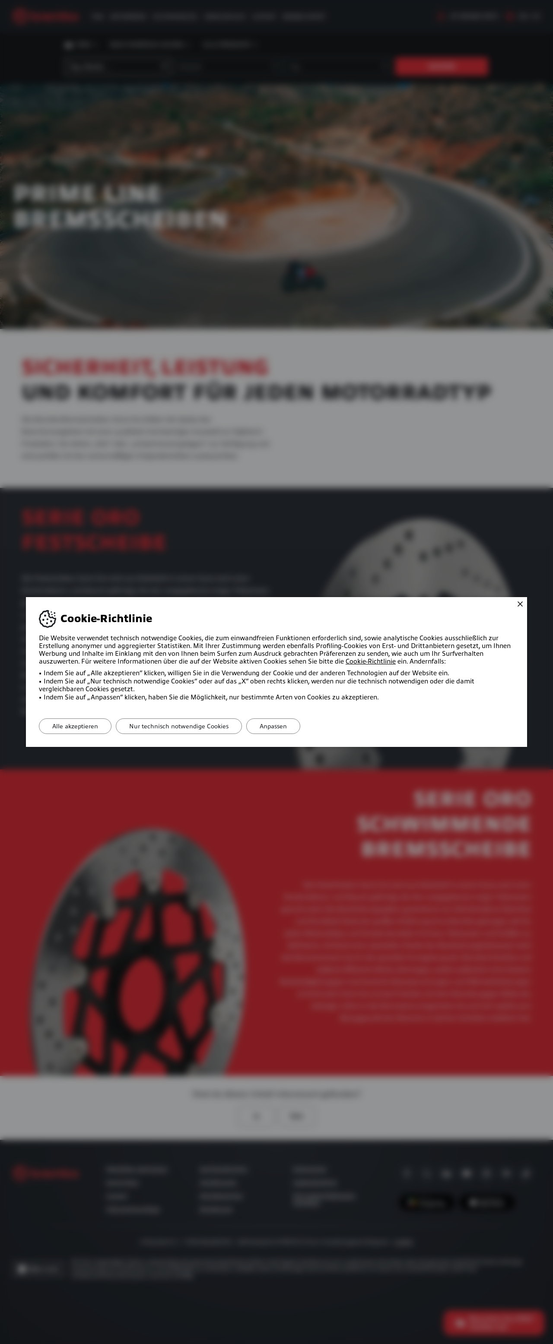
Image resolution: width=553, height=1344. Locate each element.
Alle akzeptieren (75, 726)
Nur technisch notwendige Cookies (179, 726)
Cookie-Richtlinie (371, 661)
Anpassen (273, 726)
